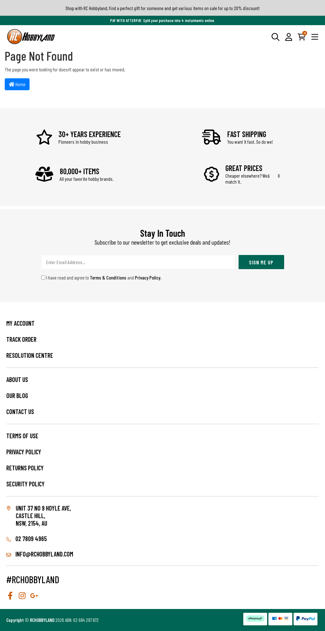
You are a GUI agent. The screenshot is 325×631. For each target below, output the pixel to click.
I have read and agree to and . (101, 277)
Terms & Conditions (108, 277)
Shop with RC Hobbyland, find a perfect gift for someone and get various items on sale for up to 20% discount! (162, 8)
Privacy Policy (147, 277)
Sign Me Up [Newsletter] (261, 262)
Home (17, 84)
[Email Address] (138, 262)
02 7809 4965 (26, 538)
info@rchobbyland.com (39, 554)
